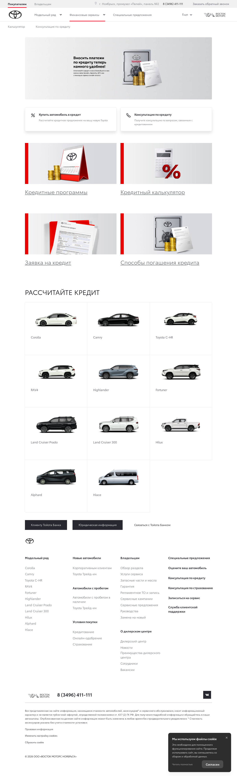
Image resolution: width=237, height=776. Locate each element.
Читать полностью (182, 764)
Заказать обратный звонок (211, 4)
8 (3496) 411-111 (173, 4)
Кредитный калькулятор (152, 192)
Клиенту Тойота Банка (46, 525)
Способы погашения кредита (159, 262)
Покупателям (17, 4)
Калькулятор (16, 27)
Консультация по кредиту (53, 27)
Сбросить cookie (34, 742)
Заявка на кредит (48, 262)
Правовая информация (39, 729)
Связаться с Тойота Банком (152, 525)
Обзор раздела (129, 27)
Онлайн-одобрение (94, 27)
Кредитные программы (56, 192)
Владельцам (42, 4)
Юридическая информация (98, 525)
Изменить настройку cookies (41, 735)
